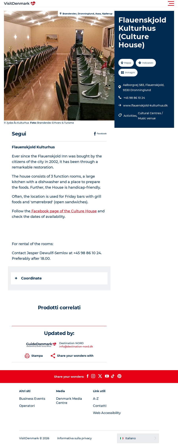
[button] (106, 3)
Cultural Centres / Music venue (150, 115)
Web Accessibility (107, 413)
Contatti (99, 406)
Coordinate (28, 278)
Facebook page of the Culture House (63, 211)
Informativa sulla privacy (74, 438)
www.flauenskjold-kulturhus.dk (145, 105)
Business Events (32, 399)
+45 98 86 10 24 (134, 98)
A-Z (96, 399)
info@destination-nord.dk (76, 346)
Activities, (131, 116)
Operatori (27, 406)
